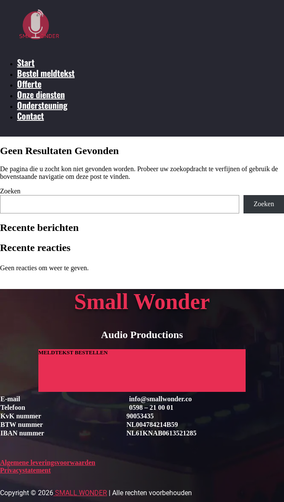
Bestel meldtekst (46, 73)
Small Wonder (80, 493)
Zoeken (10, 191)
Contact (30, 115)
